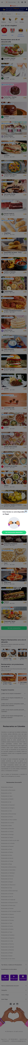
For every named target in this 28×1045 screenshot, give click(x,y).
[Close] (26, 511)
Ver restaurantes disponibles (14, 532)
